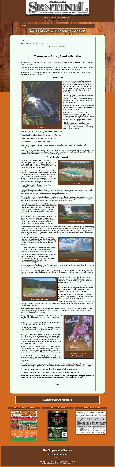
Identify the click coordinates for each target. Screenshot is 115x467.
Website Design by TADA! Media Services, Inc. (57, 463)
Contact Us (56, 454)
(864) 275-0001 (53, 21)
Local (22, 40)
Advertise (45, 17)
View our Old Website (64, 21)
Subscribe (69, 17)
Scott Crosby (38, 43)
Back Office (57, 458)
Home (24, 26)
